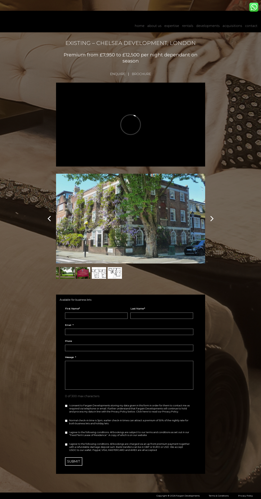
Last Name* (138, 308)
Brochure (141, 74)
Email (69, 325)
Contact (251, 26)
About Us (154, 26)
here (145, 411)
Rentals (187, 26)
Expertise (171, 26)
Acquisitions (232, 26)
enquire (117, 74)
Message (70, 357)
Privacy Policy (245, 495)
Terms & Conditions (219, 495)
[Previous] (49, 218)
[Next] (211, 218)
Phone (68, 341)
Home (139, 26)
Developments (208, 26)
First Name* (72, 308)
